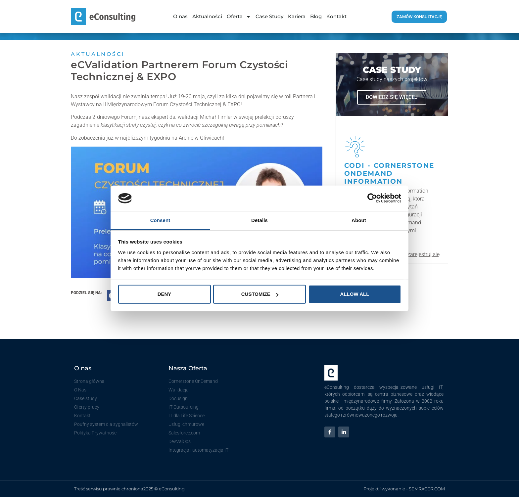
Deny (164, 294)
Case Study (269, 16)
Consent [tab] (160, 220)
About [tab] (359, 220)
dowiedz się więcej (392, 97)
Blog (316, 16)
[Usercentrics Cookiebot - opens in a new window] (372, 198)
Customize (259, 294)
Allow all (354, 294)
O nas (180, 16)
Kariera (297, 16)
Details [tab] (259, 220)
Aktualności (207, 16)
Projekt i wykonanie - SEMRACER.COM (404, 488)
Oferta (239, 17)
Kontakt (336, 16)
